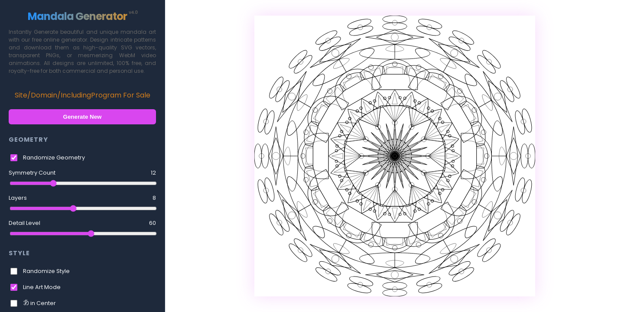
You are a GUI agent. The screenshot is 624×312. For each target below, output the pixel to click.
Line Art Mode (42, 287)
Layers (82, 198)
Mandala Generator (82, 16)
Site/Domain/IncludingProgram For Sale (82, 95)
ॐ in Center (39, 303)
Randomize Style (46, 271)
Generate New (82, 117)
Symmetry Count (82, 173)
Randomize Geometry (54, 157)
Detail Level (82, 223)
